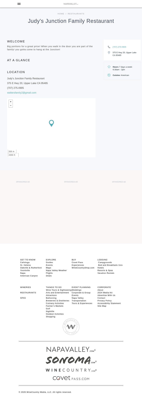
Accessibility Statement (109, 303)
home (61, 14)
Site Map (102, 306)
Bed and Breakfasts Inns (110, 265)
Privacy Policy (105, 301)
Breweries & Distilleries (57, 301)
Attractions (51, 295)
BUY (74, 260)
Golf (48, 309)
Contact (101, 298)
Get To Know (28, 260)
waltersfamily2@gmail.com (21, 92)
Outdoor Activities (55, 314)
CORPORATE (104, 287)
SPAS (23, 298)
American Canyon (29, 276)
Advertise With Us (106, 295)
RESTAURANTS (28, 293)
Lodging (103, 260)
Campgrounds (105, 262)
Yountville (25, 270)
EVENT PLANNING (81, 287)
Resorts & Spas (105, 270)
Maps (48, 268)
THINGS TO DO (54, 287)
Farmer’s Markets (54, 306)
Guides (49, 262)
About (100, 290)
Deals (49, 276)
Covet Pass (77, 262)
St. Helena (25, 265)
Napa (22, 273)
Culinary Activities (55, 303)
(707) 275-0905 (119, 47)
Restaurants (76, 14)
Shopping (50, 317)
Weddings (77, 290)
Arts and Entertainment (57, 293)
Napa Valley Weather (56, 270)
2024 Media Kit (105, 293)
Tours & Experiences (82, 303)
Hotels (101, 268)
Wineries (25, 287)
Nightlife (50, 311)
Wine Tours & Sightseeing (59, 290)
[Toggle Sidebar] (19, 4)
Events (49, 265)
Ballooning (51, 298)
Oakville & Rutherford (31, 268)
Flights (49, 273)
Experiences (78, 265)
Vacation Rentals (106, 273)
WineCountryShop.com (83, 268)
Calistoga (25, 262)
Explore (51, 260)
